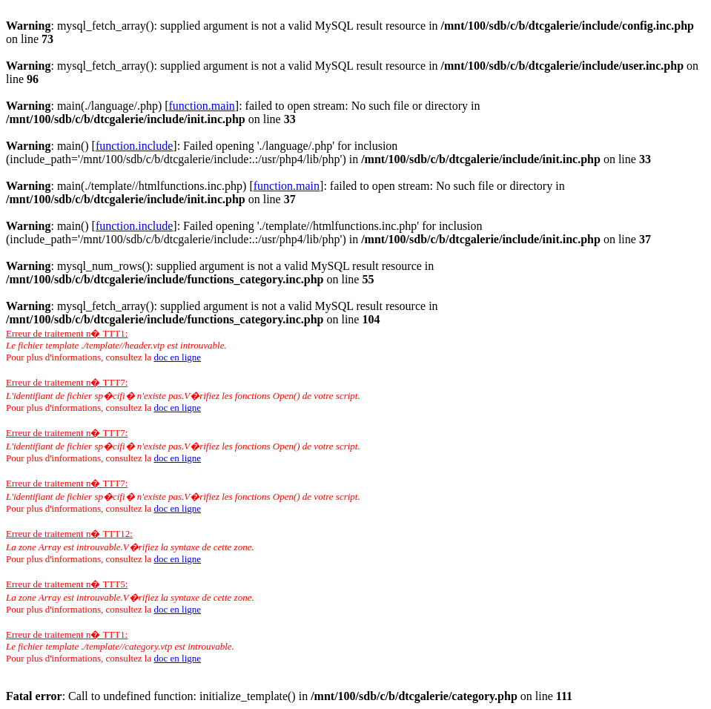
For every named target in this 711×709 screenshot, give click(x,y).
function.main (202, 105)
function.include (134, 145)
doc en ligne (177, 357)
